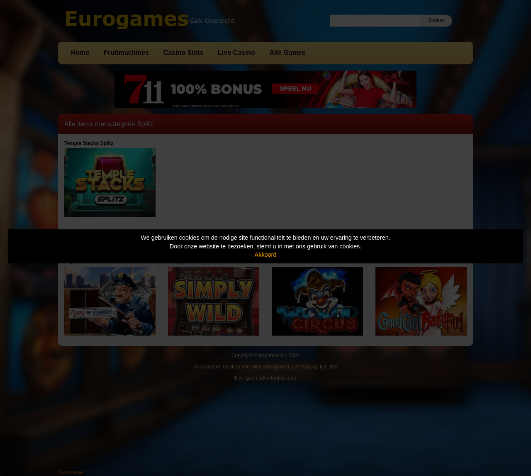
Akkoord (266, 254)
